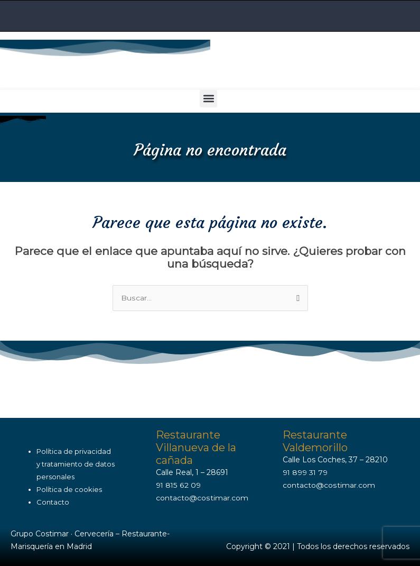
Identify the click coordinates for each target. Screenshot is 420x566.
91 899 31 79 (306, 472)
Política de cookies (69, 489)
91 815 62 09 (178, 484)
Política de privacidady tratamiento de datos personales (75, 464)
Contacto (52, 501)
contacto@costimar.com (202, 497)
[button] (208, 98)
